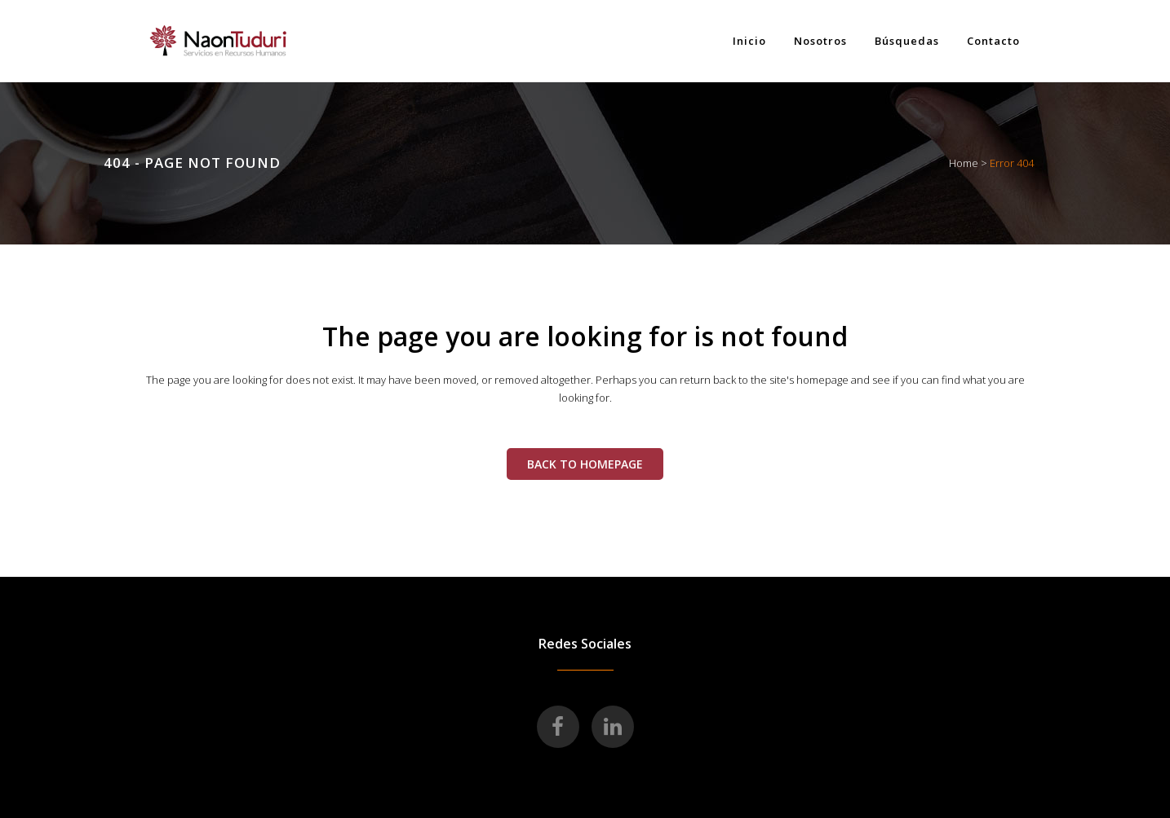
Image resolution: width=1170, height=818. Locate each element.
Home (963, 163)
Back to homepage (585, 464)
